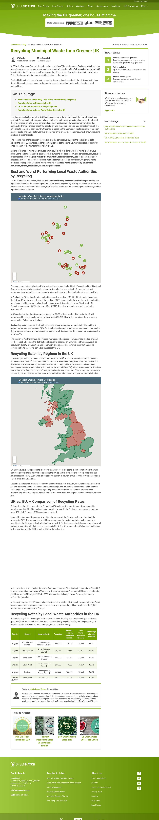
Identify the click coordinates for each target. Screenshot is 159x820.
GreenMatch (15, 45)
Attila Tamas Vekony (38, 689)
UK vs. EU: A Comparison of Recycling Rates (37, 106)
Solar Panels (43, 6)
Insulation (116, 6)
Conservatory (102, 6)
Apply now (109, 110)
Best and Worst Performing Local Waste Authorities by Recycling (47, 99)
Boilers (69, 6)
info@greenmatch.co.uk (20, 790)
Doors (90, 6)
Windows (80, 6)
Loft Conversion (131, 6)
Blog (24, 45)
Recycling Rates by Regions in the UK (34, 103)
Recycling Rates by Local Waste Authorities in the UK (41, 110)
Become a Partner (141, 1)
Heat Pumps (57, 6)
